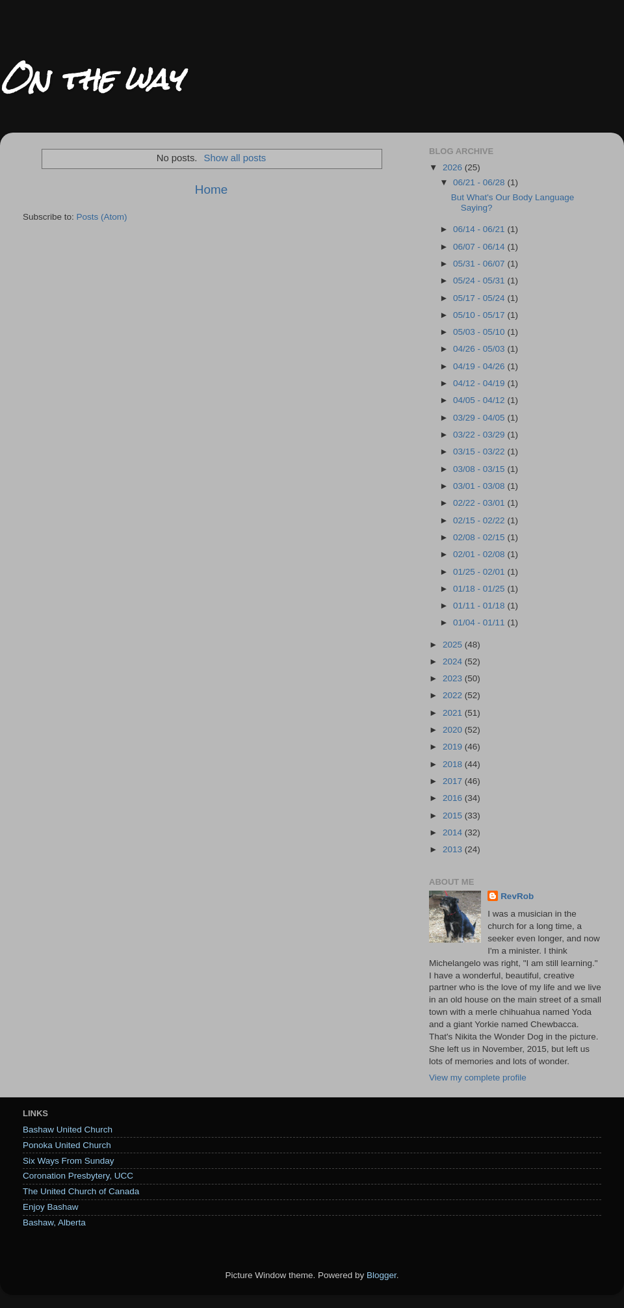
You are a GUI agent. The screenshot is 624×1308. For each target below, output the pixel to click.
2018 (454, 764)
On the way (91, 79)
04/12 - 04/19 (480, 383)
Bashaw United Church (67, 1129)
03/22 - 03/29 (480, 434)
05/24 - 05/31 (480, 280)
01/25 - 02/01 (480, 572)
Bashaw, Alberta (54, 1222)
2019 (454, 747)
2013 (454, 849)
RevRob (517, 896)
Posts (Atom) (102, 217)
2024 (454, 661)
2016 (454, 798)
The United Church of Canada (81, 1191)
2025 (454, 644)
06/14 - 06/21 (480, 229)
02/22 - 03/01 (480, 503)
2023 (454, 678)
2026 (454, 167)
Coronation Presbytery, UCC (78, 1176)
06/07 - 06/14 (480, 247)
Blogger (381, 1275)
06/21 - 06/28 (480, 182)
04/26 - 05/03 (480, 349)
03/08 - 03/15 (480, 469)
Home (211, 189)
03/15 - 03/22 (480, 451)
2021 (454, 713)
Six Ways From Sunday (68, 1161)
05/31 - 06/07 (480, 263)
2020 (454, 730)
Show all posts (235, 158)
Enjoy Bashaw (51, 1207)
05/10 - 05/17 (480, 315)
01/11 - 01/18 (480, 605)
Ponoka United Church (67, 1145)
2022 (454, 695)
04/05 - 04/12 (480, 400)
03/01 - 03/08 (480, 486)
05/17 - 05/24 (480, 298)
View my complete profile (477, 1077)
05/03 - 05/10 (480, 332)
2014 (454, 832)
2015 (454, 815)
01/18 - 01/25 (480, 589)
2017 (454, 781)
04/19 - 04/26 (480, 366)
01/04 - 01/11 (480, 622)
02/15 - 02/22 (480, 520)
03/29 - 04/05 (480, 418)
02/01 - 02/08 (480, 554)
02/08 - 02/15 (480, 537)
